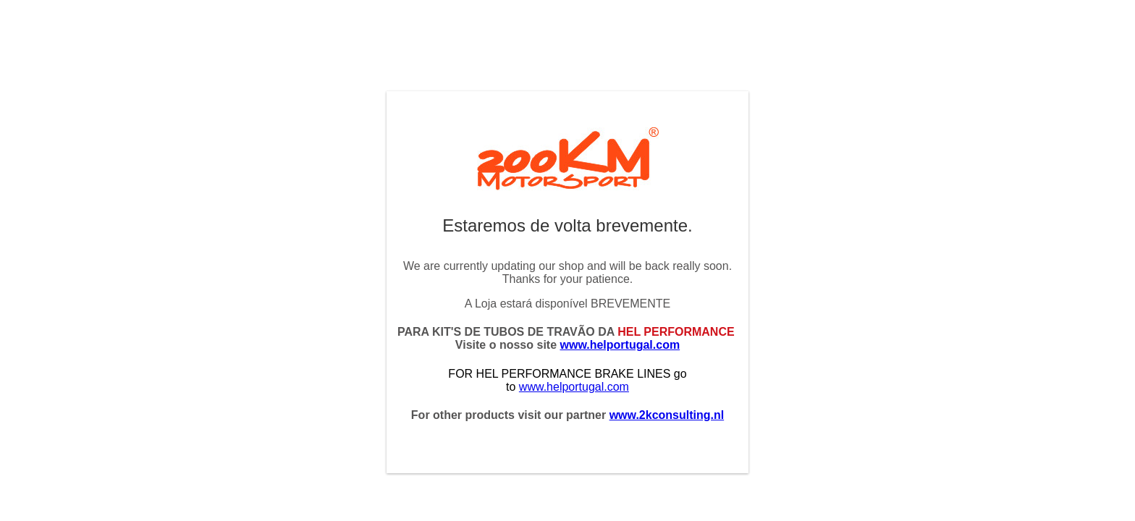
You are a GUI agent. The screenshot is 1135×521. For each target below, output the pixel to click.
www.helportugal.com (620, 345)
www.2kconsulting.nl (667, 415)
